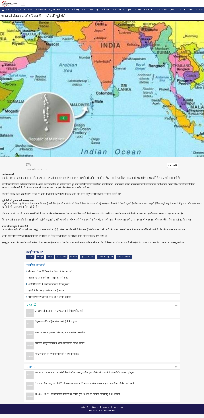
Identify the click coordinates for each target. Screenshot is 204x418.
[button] (3, 10)
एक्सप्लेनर (173, 9)
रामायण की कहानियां (105, 256)
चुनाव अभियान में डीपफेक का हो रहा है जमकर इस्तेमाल (49, 296)
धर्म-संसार (106, 9)
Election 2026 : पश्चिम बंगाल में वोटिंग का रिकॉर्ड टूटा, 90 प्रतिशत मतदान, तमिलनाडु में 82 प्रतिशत (77, 394)
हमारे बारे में (84, 407)
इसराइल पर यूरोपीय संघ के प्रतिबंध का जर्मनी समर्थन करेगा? (60, 343)
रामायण (190, 9)
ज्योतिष (66, 9)
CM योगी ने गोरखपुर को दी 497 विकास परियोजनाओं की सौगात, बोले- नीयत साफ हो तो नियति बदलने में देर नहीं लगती (85, 383)
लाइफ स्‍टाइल (94, 9)
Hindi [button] (15, 4)
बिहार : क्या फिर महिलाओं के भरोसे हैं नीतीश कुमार (56, 321)
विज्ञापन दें (95, 407)
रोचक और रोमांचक (123, 256)
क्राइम (182, 9)
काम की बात (149, 9)
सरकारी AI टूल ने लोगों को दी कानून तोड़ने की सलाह (48, 277)
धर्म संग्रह (75, 9)
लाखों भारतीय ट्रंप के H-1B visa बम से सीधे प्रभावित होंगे (59, 310)
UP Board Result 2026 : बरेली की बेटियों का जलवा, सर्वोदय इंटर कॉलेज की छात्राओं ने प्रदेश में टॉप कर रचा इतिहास (84, 372)
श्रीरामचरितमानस (118, 9)
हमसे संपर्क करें (118, 407)
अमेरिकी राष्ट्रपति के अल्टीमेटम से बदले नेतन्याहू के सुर (48, 284)
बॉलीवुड (18, 9)
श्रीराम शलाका (161, 9)
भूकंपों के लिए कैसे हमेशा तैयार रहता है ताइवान (46, 290)
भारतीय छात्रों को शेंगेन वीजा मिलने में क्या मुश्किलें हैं (57, 353)
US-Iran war (40, 9)
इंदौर (129, 9)
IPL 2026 (28, 9)
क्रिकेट (84, 9)
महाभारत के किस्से (87, 256)
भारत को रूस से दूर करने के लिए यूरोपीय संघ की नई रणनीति (60, 332)
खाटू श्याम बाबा (55, 9)
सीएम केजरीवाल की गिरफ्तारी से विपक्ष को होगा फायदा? (50, 271)
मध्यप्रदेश (137, 9)
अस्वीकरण (106, 407)
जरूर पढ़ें (31, 305)
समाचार (9, 9)
